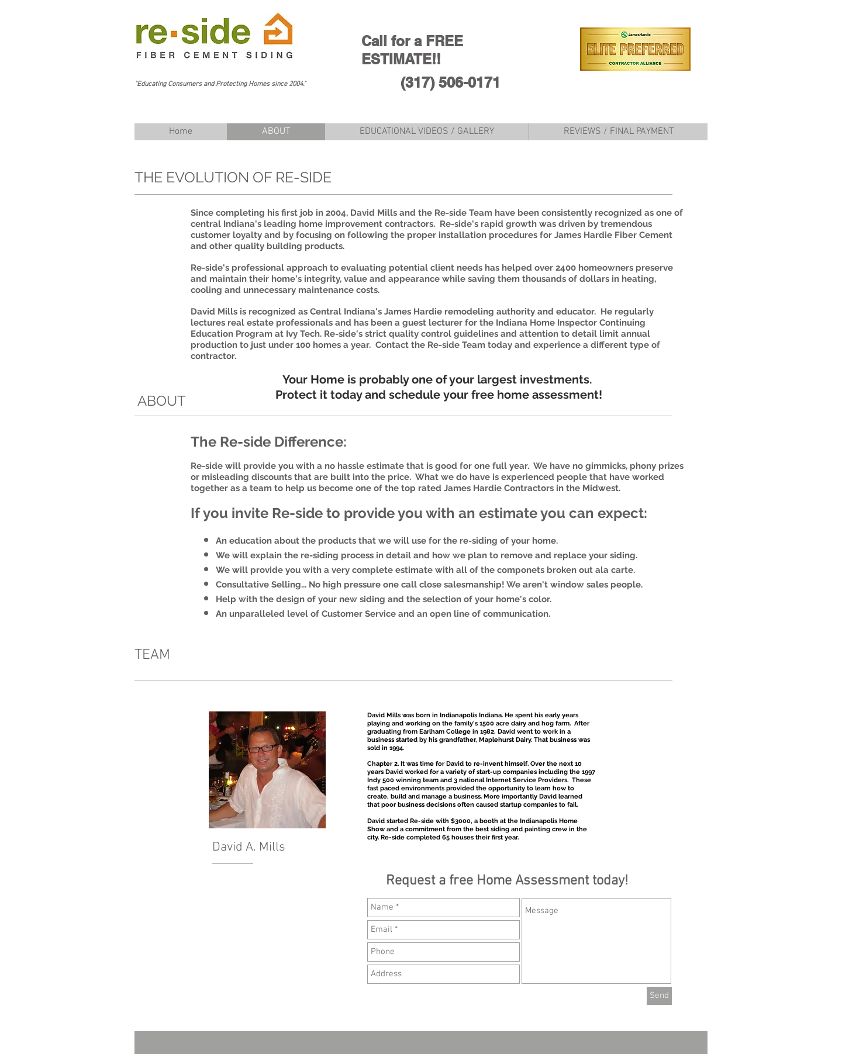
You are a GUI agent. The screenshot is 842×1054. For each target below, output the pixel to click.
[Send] (659, 996)
